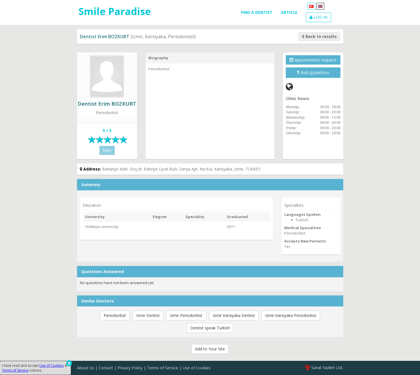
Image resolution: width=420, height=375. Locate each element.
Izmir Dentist (148, 315)
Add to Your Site (210, 348)
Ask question (313, 72)
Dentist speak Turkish (210, 328)
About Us (85, 367)
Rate (107, 150)
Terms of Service (162, 367)
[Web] (289, 86)
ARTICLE (289, 12)
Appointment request (312, 60)
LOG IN (318, 17)
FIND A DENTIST (256, 12)
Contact (106, 367)
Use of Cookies (197, 367)
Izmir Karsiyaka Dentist (234, 315)
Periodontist (115, 315)
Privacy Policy (130, 367)
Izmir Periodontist (186, 315)
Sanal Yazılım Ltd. (324, 367)
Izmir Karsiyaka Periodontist (290, 315)
